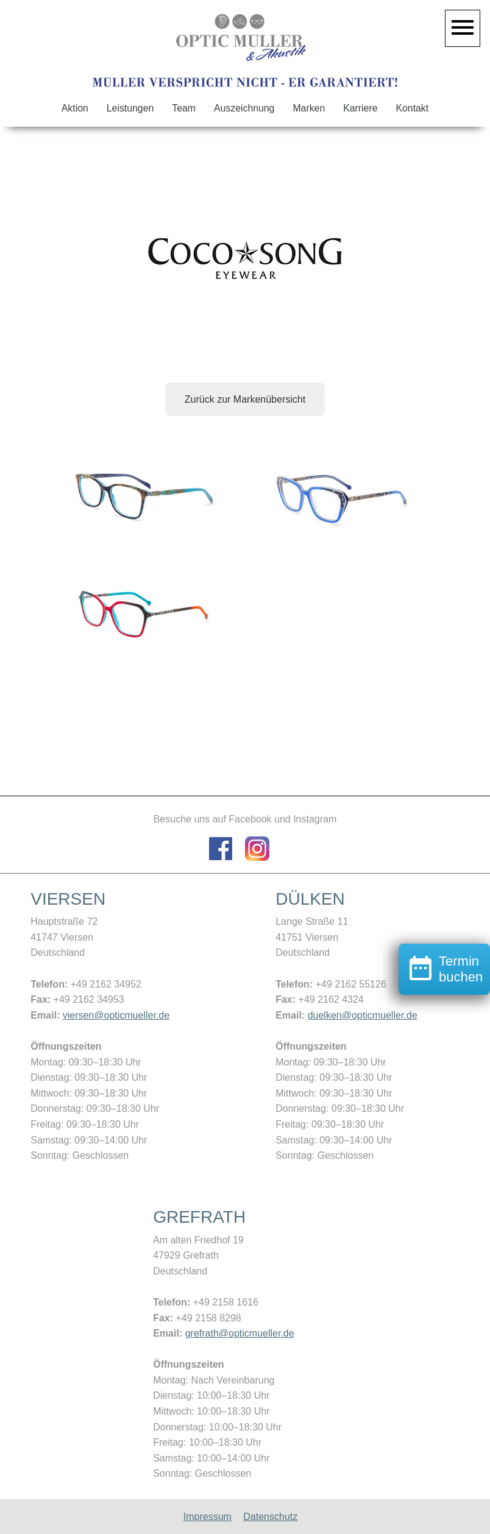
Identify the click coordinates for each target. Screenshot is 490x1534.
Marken (309, 108)
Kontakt (412, 108)
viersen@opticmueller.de (116, 1015)
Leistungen (130, 108)
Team (184, 108)
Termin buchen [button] (444, 1023)
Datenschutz (270, 1516)
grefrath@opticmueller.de (239, 1333)
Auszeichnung (244, 108)
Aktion (75, 108)
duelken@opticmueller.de (362, 1015)
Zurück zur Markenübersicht (245, 399)
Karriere (360, 108)
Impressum (207, 1516)
